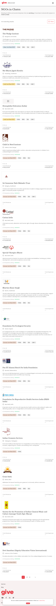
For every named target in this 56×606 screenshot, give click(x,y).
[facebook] (6, 597)
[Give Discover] (8, 3)
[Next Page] (34, 577)
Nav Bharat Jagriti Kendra (13, 71)
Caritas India (8, 218)
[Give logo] (28, 592)
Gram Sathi (7, 477)
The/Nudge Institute (11, 34)
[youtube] (2, 597)
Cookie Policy (42, 600)
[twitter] (13, 597)
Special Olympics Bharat (12, 253)
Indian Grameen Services (13, 438)
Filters (51, 21)
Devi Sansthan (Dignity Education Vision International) (25, 550)
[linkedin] (10, 597)
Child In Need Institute (12, 145)
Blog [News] (2, 587)
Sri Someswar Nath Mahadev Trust (16, 183)
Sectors (3, 584)
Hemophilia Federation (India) (15, 106)
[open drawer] (53, 3)
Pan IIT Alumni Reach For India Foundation (20, 368)
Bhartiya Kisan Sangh (11, 288)
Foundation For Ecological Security (17, 326)
